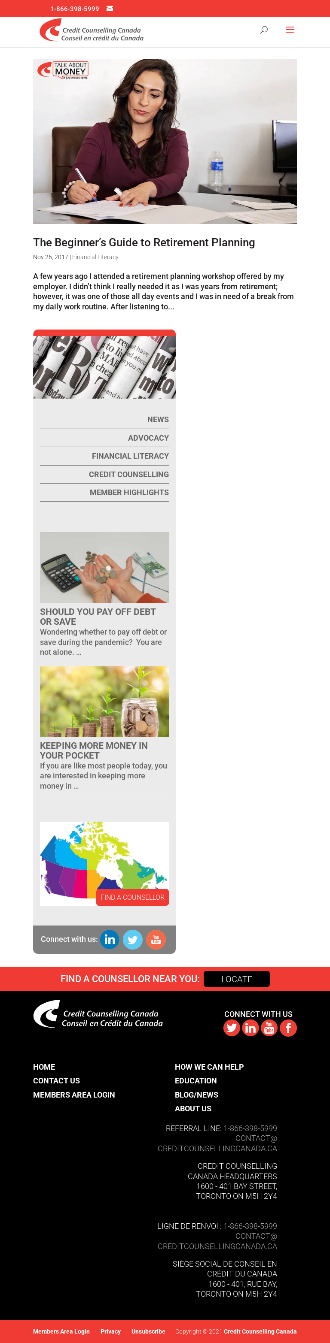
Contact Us (56, 1080)
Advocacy (148, 437)
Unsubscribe (148, 1331)
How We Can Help (209, 1066)
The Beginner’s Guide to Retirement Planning (144, 242)
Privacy (111, 1331)
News (158, 419)
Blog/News (196, 1094)
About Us (193, 1108)
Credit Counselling (129, 474)
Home (44, 1066)
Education (196, 1080)
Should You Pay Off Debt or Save (98, 617)
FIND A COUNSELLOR (133, 897)
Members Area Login (74, 1094)
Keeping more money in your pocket (94, 751)
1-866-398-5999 (74, 9)
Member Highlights (129, 492)
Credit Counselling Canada (260, 1331)
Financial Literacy (95, 257)
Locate (236, 979)
